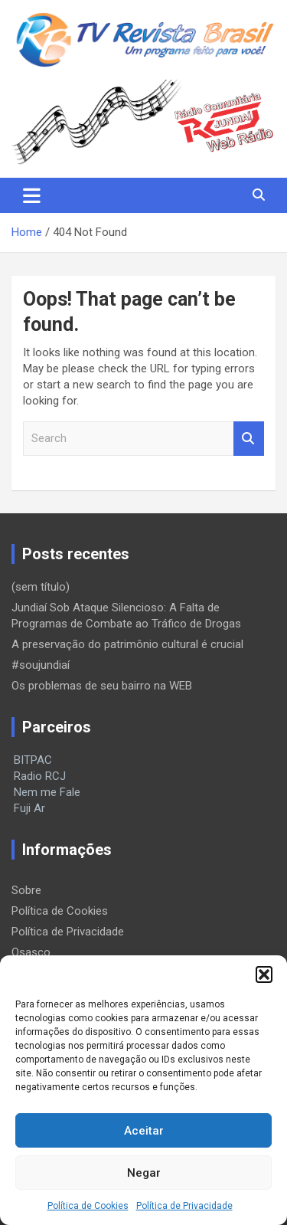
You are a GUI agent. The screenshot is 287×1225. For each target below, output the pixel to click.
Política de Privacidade (184, 1205)
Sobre (26, 890)
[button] (264, 974)
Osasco (31, 952)
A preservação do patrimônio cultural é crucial (127, 644)
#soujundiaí (40, 665)
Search (248, 438)
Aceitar (144, 1131)
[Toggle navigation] (31, 195)
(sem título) (40, 587)
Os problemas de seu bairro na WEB (101, 686)
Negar (144, 1173)
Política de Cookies (88, 1205)
